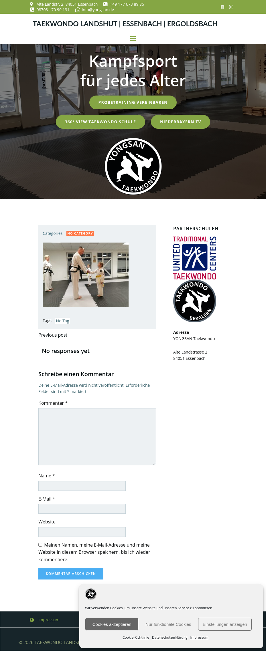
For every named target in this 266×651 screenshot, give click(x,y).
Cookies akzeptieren (111, 624)
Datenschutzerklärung (170, 637)
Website (47, 521)
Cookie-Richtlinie (136, 637)
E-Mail (47, 498)
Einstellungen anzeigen (225, 624)
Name (47, 475)
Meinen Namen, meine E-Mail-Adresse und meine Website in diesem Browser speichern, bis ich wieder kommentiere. (94, 551)
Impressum (199, 637)
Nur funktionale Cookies (168, 624)
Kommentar (53, 403)
